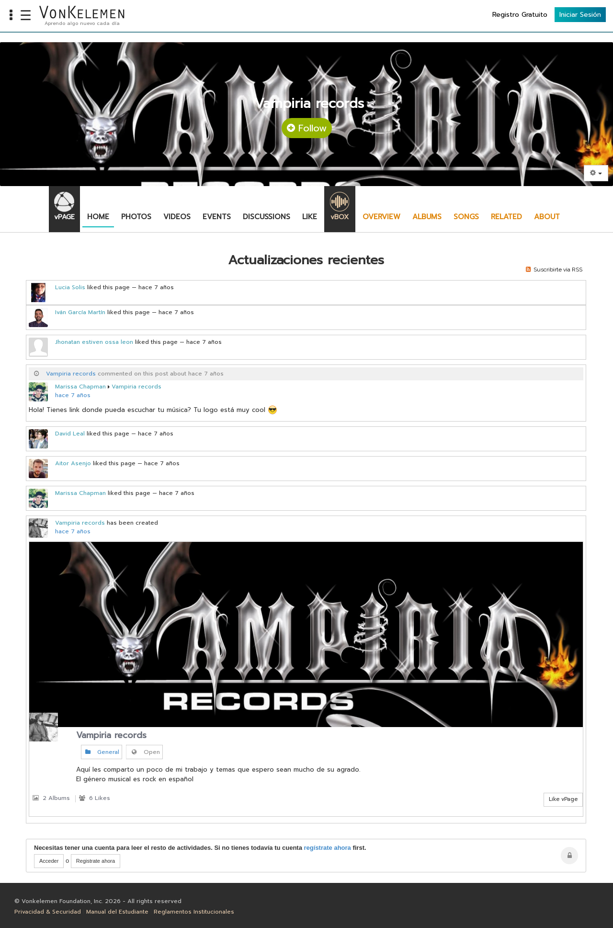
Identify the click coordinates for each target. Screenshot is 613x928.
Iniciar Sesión (580, 15)
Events (217, 216)
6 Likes (94, 798)
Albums (427, 216)
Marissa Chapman (80, 386)
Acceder (48, 861)
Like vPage (563, 799)
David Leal (70, 433)
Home (98, 216)
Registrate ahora (95, 861)
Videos (177, 216)
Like (309, 216)
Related (506, 216)
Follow (307, 128)
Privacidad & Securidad (47, 911)
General (101, 752)
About (547, 216)
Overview (381, 216)
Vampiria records (71, 373)
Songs (466, 216)
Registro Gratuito (519, 15)
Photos (136, 216)
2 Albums (51, 798)
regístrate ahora (327, 847)
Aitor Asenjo (73, 463)
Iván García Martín (80, 312)
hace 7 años (73, 395)
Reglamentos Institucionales (194, 911)
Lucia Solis (70, 287)
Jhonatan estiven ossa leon (94, 342)
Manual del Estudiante (117, 911)
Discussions (266, 216)
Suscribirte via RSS (554, 269)
